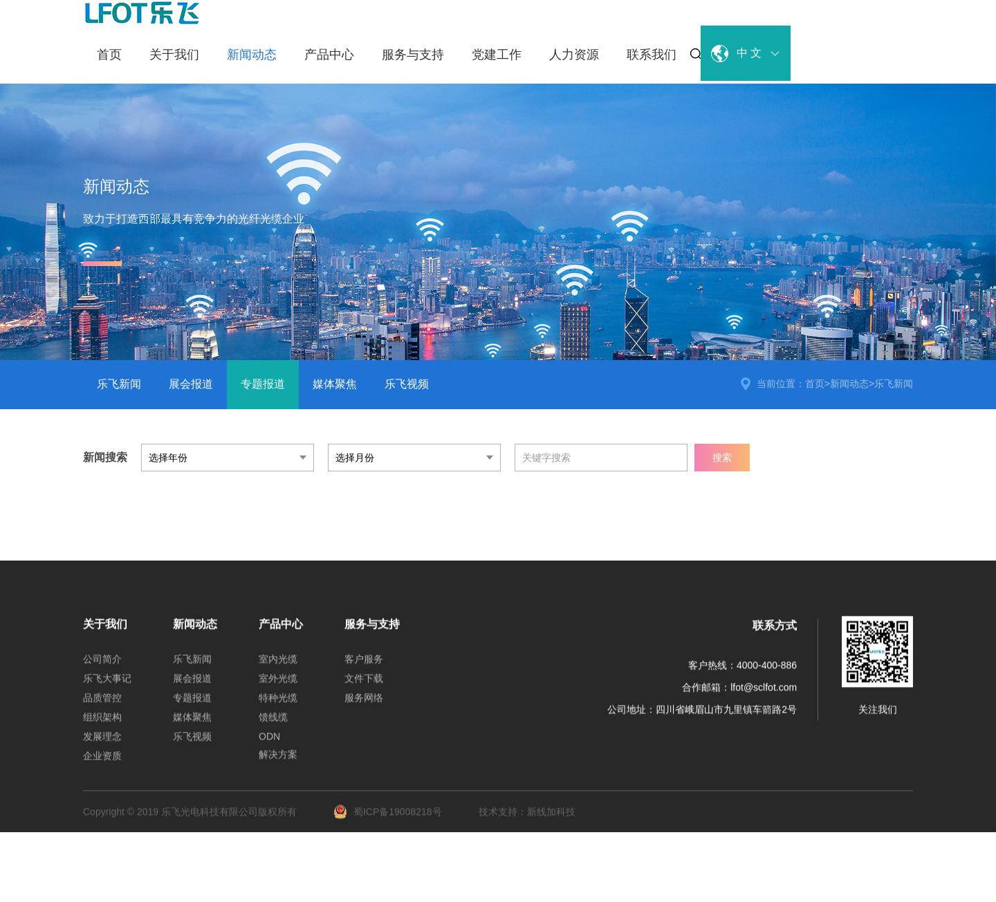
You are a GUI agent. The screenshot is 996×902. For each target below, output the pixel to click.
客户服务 (363, 668)
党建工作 (497, 55)
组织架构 (102, 726)
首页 (109, 55)
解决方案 (278, 763)
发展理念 (102, 745)
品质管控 (102, 707)
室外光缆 (278, 687)
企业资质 (102, 765)
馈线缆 (273, 726)
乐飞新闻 (119, 384)
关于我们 (174, 55)
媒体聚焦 (335, 384)
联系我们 (651, 55)
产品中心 (329, 55)
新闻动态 (252, 55)
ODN (269, 745)
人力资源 (574, 55)
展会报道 (191, 384)
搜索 (722, 457)
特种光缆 (278, 707)
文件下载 (363, 687)
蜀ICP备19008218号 (389, 821)
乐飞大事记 (107, 687)
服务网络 (363, 707)
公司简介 (102, 668)
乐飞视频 (407, 384)
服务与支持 (413, 55)
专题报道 (263, 384)
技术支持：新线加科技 (527, 821)
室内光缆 (278, 668)
